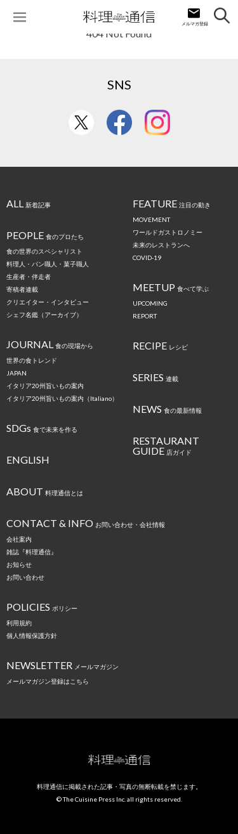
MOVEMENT (151, 219)
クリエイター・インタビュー (47, 302)
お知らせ (19, 564)
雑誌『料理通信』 (31, 552)
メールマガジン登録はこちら (47, 681)
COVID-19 (147, 257)
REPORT (145, 316)
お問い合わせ (25, 577)
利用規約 (19, 623)
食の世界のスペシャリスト (44, 251)
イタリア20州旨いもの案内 (45, 385)
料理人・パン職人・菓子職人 (47, 264)
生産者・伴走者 (28, 276)
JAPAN (16, 373)
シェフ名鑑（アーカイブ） (44, 314)
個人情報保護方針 (31, 635)
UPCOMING (150, 303)
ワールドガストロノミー (167, 232)
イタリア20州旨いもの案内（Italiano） (62, 398)
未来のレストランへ (161, 245)
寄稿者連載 (22, 289)
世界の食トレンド (31, 360)
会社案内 (19, 539)
